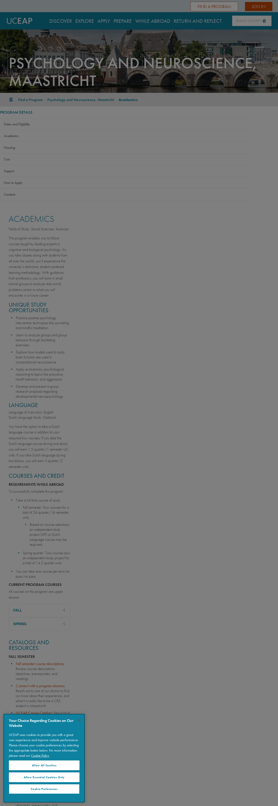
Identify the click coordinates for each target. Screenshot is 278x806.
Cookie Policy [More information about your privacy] (40, 755)
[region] (44, 758)
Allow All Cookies (44, 765)
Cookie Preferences (44, 789)
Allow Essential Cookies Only (44, 777)
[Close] (79, 720)
